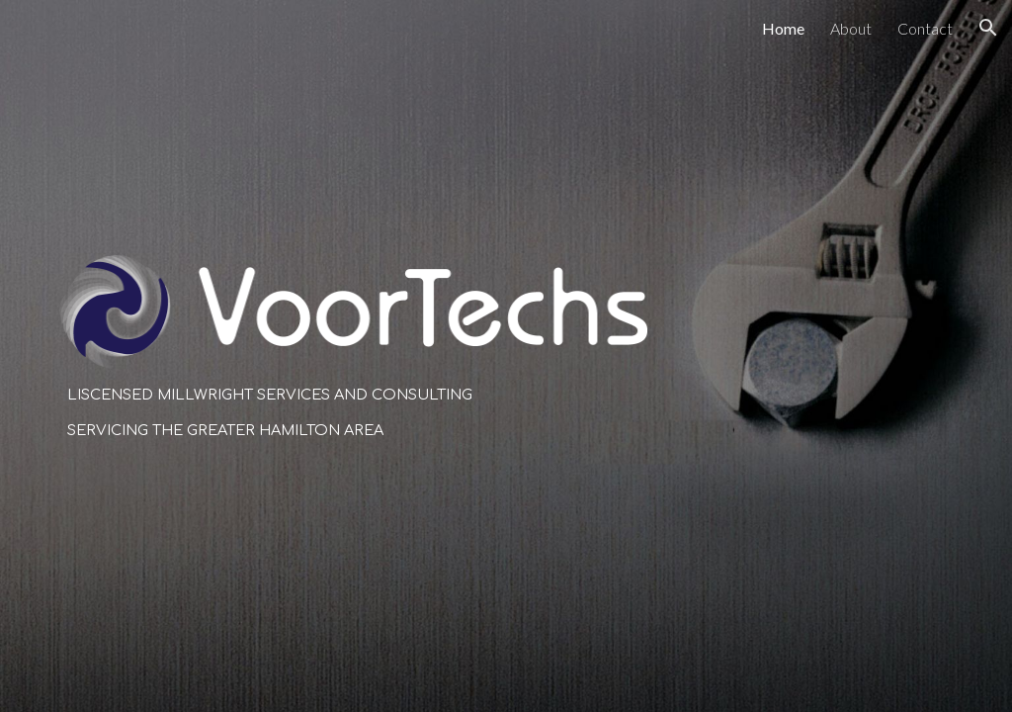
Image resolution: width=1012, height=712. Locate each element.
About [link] (851, 28)
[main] (353, 413)
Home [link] (783, 28)
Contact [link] (925, 28)
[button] (988, 27)
